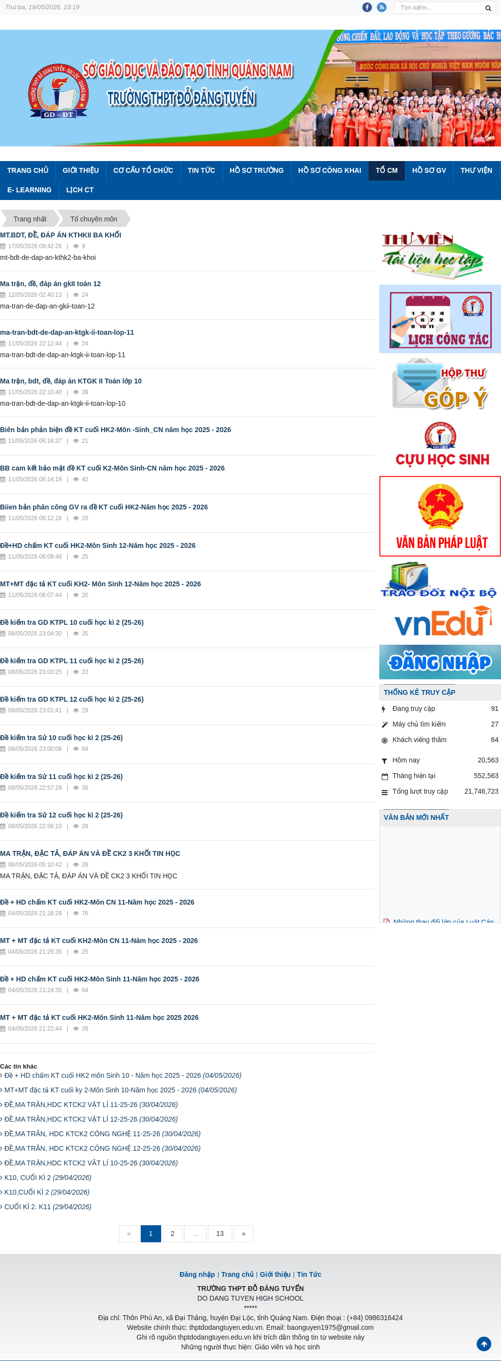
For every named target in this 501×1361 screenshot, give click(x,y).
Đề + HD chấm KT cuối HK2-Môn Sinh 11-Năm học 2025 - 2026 (100, 979)
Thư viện (476, 170)
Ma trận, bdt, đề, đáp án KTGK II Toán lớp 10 (71, 381)
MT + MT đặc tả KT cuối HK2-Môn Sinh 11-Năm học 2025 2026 (99, 1017)
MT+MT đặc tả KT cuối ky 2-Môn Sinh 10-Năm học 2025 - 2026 (120, 1090)
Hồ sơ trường (257, 170)
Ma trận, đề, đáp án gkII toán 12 (50, 284)
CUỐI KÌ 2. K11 (48, 1207)
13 (220, 1233)
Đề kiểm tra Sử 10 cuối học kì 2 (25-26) (61, 738)
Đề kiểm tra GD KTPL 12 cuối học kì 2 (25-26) (72, 699)
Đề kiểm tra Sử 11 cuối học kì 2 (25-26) (61, 776)
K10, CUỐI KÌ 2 (48, 1177)
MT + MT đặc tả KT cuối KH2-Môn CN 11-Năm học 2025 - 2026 (99, 940)
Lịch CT (79, 190)
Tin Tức (201, 170)
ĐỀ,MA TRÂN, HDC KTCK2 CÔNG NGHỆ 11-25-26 (102, 1134)
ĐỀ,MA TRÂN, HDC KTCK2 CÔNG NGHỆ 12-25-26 (102, 1148)
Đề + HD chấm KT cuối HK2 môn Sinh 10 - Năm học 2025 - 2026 (122, 1075)
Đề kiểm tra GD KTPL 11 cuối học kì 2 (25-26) (72, 661)
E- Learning (29, 190)
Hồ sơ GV (429, 170)
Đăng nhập (197, 1274)
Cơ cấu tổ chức (143, 170)
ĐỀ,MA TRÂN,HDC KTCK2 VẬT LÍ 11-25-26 (91, 1104)
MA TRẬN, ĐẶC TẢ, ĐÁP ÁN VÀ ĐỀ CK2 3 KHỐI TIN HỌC (90, 853)
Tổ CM (387, 170)
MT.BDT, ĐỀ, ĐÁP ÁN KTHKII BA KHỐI (60, 235)
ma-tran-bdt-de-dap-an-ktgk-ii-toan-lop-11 (67, 332)
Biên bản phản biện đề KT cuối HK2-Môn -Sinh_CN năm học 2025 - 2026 (115, 430)
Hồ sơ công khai (329, 170)
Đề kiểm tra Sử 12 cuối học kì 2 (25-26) (61, 815)
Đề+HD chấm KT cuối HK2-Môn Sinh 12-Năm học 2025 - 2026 (98, 545)
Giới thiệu (81, 170)
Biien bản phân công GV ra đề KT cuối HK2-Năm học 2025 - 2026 (104, 507)
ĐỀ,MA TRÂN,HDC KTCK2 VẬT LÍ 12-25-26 (91, 1119)
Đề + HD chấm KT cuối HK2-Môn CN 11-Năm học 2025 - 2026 (97, 902)
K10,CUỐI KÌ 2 (47, 1192)
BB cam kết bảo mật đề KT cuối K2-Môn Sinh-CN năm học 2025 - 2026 (112, 468)
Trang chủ (238, 1274)
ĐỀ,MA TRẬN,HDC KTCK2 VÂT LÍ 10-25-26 (91, 1163)
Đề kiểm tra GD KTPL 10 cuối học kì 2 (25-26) (72, 622)
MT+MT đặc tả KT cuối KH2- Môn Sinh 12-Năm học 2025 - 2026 (100, 584)
